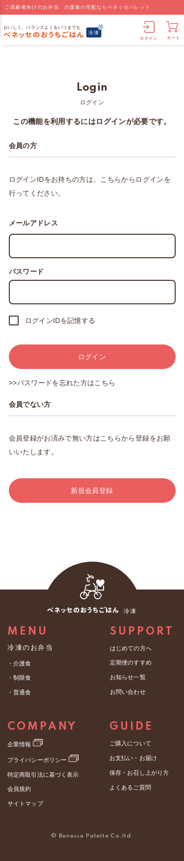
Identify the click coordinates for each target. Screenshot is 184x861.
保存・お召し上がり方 (138, 771)
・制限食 (19, 677)
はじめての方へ (130, 648)
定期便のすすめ (130, 662)
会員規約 (19, 787)
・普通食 (19, 692)
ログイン (92, 357)
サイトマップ (25, 801)
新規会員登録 (92, 490)
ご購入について (130, 742)
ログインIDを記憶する (60, 320)
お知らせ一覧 (127, 676)
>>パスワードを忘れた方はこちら (62, 382)
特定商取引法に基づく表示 (42, 773)
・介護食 (19, 663)
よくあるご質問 (130, 786)
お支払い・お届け (133, 757)
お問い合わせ (127, 691)
